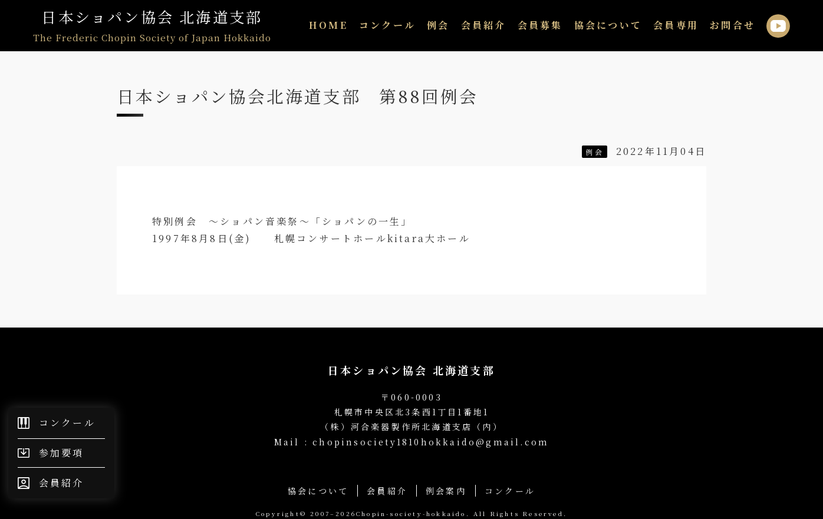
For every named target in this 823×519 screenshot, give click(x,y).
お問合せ (732, 25)
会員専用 (676, 25)
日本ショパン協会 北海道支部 (152, 25)
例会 (438, 25)
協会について (608, 25)
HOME (328, 25)
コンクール (387, 25)
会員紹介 (483, 25)
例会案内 (446, 491)
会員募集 (540, 25)
